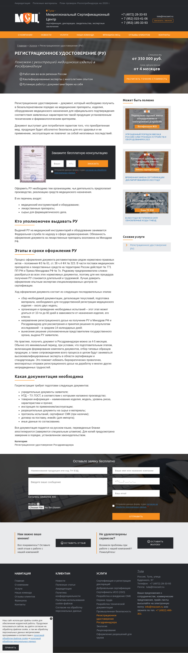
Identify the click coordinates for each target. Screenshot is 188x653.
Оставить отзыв (73, 543)
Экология (101, 626)
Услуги (64, 35)
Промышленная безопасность (113, 611)
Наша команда (85, 35)
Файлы (34, 503)
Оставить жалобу (155, 543)
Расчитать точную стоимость (147, 79)
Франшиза (21, 600)
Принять (10, 647)
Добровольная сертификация (113, 588)
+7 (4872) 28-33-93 (134, 14)
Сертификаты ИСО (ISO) (110, 592)
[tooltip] (38, 504)
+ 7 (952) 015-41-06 (134, 18)
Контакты (164, 35)
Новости (46, 35)
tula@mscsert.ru (165, 16)
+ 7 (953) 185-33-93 (134, 22)
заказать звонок (163, 20)
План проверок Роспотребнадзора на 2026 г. (85, 3)
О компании (25, 35)
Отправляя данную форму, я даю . (80, 171)
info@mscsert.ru (154, 606)
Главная (22, 44)
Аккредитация (22, 3)
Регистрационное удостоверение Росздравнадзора (106, 619)
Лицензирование (106, 630)
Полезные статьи (65, 584)
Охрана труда (104, 600)
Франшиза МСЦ (111, 35)
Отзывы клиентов (139, 35)
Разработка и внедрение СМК (113, 596)
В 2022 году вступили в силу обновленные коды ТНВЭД (141, 219)
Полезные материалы (45, 3)
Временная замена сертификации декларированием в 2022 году (144, 178)
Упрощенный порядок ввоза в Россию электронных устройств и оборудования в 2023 (145, 137)
